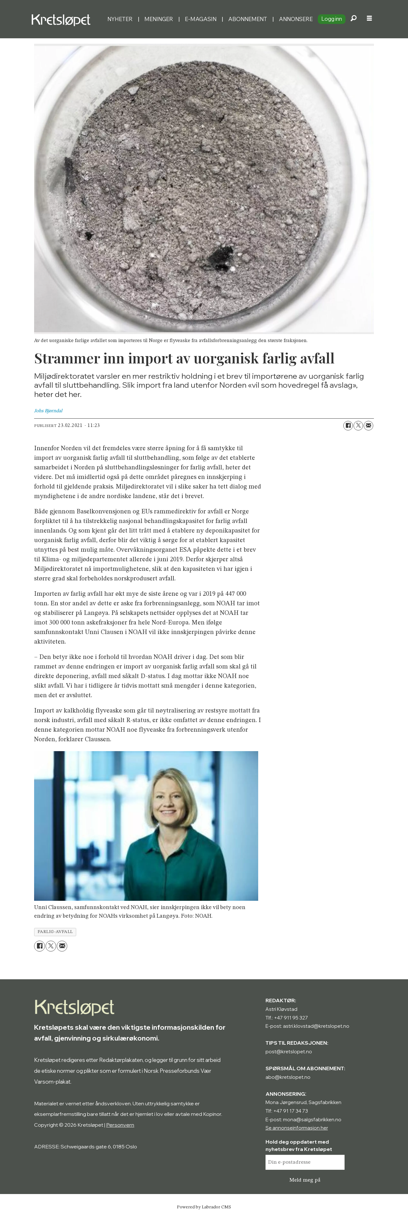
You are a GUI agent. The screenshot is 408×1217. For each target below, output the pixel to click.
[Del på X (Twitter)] (358, 425)
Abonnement (247, 19)
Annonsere (296, 19)
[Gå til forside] (66, 19)
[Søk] (353, 19)
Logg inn (331, 18)
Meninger (158, 19)
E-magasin (200, 19)
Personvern (120, 1125)
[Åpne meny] (369, 19)
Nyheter (120, 19)
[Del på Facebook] (348, 425)
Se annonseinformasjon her (297, 1128)
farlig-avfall (55, 932)
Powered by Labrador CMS (204, 1207)
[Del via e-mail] (368, 425)
